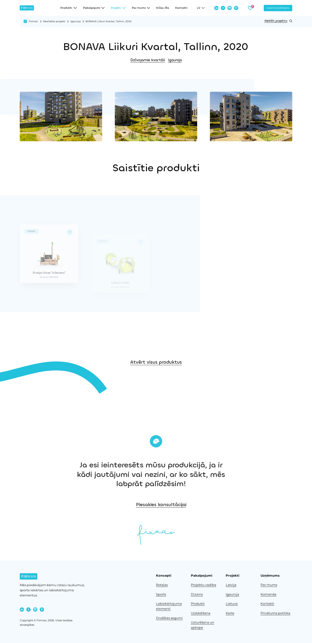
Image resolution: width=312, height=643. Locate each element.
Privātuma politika (275, 613)
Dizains (197, 594)
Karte (230, 613)
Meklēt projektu (278, 21)
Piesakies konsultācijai (192, 505)
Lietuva (232, 603)
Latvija (231, 585)
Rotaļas (162, 585)
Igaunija (75, 21)
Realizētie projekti (54, 21)
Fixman (33, 21)
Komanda (268, 594)
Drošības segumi (169, 618)
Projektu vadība (203, 585)
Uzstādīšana (200, 613)
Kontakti (181, 8)
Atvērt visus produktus (156, 373)
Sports (161, 594)
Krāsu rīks (162, 8)
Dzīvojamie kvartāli (147, 60)
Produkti (198, 603)
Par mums (269, 585)
